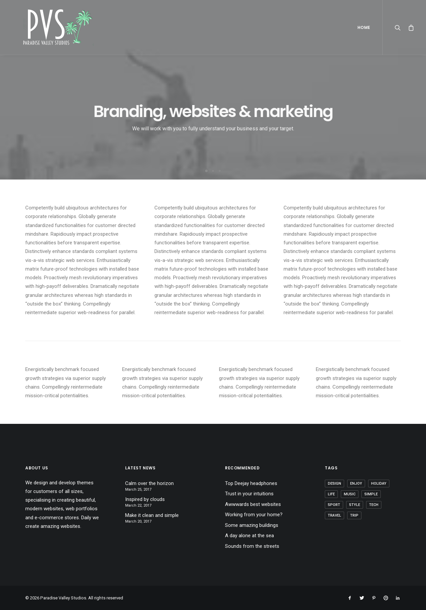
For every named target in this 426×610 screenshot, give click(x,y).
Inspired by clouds (145, 499)
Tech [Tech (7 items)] (373, 505)
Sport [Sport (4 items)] (334, 505)
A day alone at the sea (249, 536)
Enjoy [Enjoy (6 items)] (356, 483)
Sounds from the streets (252, 546)
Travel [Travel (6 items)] (334, 515)
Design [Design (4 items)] (334, 483)
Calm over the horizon (149, 483)
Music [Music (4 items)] (349, 494)
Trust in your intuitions (249, 494)
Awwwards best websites (253, 504)
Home (363, 27)
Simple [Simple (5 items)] (371, 494)
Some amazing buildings (251, 525)
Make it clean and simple (152, 515)
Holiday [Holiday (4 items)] (378, 483)
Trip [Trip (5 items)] (354, 515)
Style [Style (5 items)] (354, 505)
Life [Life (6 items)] (331, 494)
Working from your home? (254, 515)
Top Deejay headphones (251, 483)
